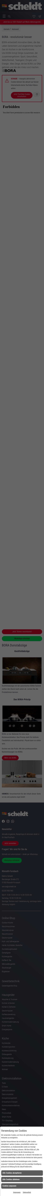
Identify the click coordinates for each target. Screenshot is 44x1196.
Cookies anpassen (9, 1186)
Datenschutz (27, 1192)
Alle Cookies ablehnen (11, 1179)
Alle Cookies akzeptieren (12, 1173)
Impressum (17, 1192)
